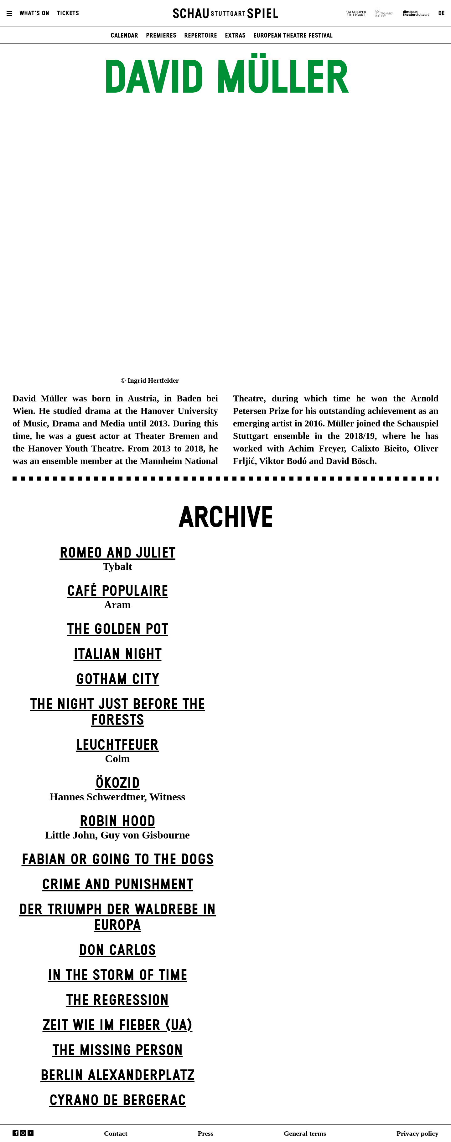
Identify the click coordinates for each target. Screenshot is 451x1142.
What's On (34, 13)
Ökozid (117, 783)
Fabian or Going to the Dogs (118, 860)
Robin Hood (117, 821)
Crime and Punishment (117, 885)
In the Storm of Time (117, 975)
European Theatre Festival (293, 35)
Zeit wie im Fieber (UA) (118, 1025)
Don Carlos (117, 950)
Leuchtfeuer (117, 745)
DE (441, 13)
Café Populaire (117, 591)
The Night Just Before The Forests (117, 712)
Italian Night (118, 654)
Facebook (15, 1133)
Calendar (124, 35)
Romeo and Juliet (117, 553)
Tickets (68, 13)
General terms (305, 1133)
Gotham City (117, 679)
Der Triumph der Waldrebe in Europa (117, 917)
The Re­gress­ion (117, 1000)
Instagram (23, 1133)
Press (206, 1133)
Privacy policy (417, 1133)
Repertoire (200, 35)
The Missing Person (117, 1050)
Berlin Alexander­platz (117, 1075)
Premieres (161, 35)
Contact (115, 1133)
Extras (235, 35)
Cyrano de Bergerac (117, 1101)
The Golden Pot (117, 629)
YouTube (31, 1133)
